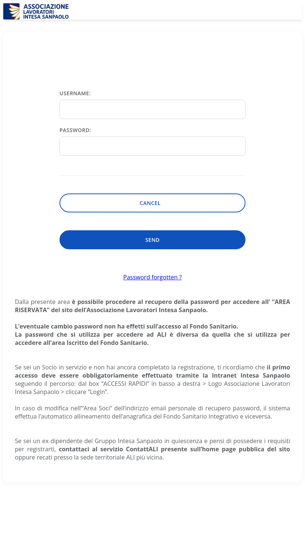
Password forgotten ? (152, 277)
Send (152, 239)
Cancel (153, 202)
